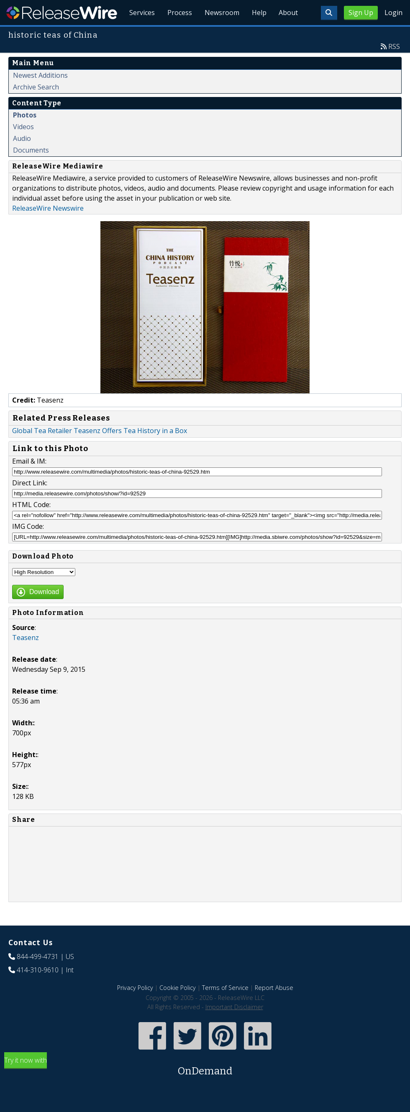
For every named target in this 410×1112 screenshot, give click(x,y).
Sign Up (360, 12)
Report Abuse (274, 1007)
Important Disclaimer (234, 1026)
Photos (24, 134)
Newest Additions (40, 94)
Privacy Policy (135, 1007)
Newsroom (219, 33)
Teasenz (25, 656)
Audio (22, 157)
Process (176, 33)
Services (138, 33)
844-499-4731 (38, 975)
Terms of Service (225, 1007)
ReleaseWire (61, 12)
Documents (31, 169)
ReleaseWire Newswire (48, 227)
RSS (394, 65)
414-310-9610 (38, 989)
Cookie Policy (177, 1007)
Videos (23, 145)
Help (257, 33)
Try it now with (205, 1086)
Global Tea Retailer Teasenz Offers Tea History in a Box (99, 449)
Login (393, 12)
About (287, 33)
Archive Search (36, 106)
